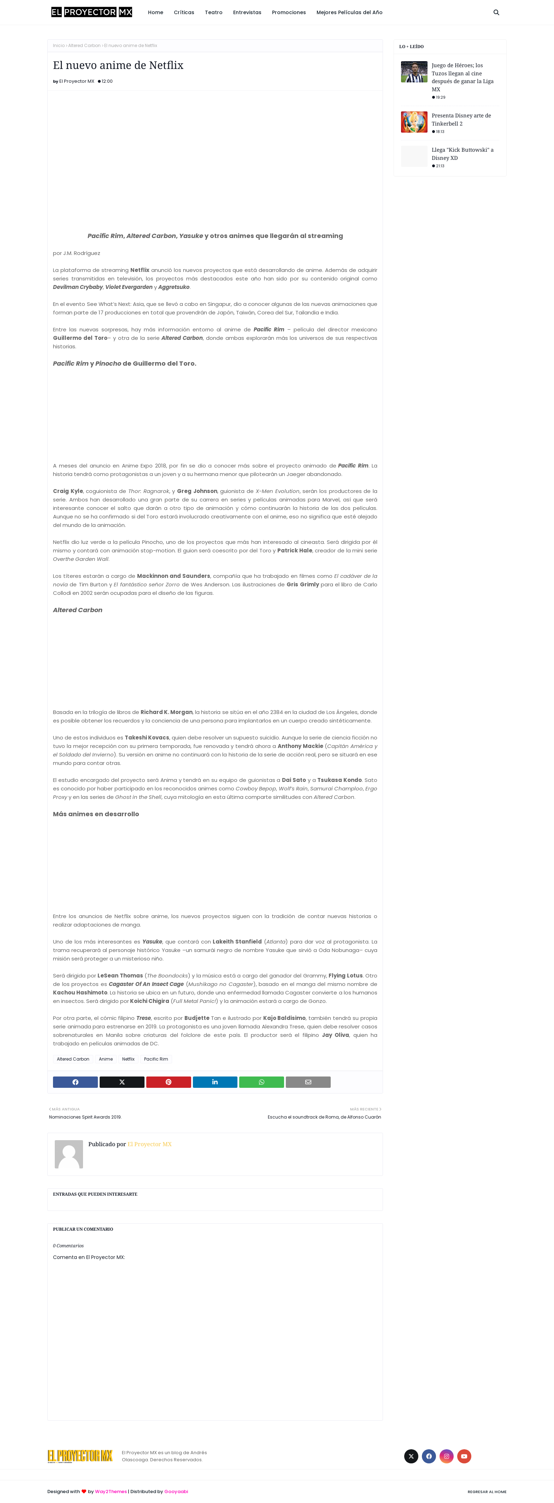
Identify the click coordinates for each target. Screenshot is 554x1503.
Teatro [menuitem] (214, 12)
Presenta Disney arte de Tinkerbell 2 (461, 119)
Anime (106, 1059)
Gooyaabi (176, 1491)
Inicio (59, 45)
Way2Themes (111, 1491)
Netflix (128, 1059)
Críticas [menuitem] (184, 12)
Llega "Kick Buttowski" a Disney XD (463, 153)
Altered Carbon (84, 45)
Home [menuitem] (155, 12)
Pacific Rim (156, 1059)
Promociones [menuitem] (289, 12)
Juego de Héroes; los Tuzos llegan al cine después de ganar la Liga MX (463, 77)
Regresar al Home (487, 1492)
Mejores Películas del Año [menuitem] (350, 12)
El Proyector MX (76, 81)
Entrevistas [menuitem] (247, 12)
